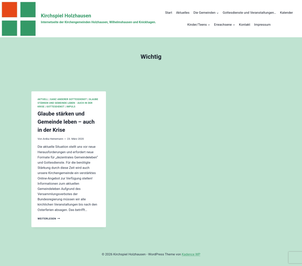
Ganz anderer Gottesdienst (68, 99)
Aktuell (43, 99)
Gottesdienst (55, 106)
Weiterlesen (49, 218)
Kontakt (244, 24)
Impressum (262, 24)
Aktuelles (183, 12)
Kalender (286, 12)
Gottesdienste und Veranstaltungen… (249, 12)
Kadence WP (191, 254)
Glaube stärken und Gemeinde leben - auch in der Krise (68, 103)
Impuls (71, 106)
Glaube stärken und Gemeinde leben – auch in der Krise (66, 121)
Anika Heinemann (53, 138)
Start (168, 12)
